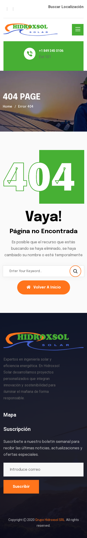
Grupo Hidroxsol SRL (50, 520)
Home (7, 106)
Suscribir (21, 487)
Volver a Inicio (43, 287)
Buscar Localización (66, 7)
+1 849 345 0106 (51, 51)
